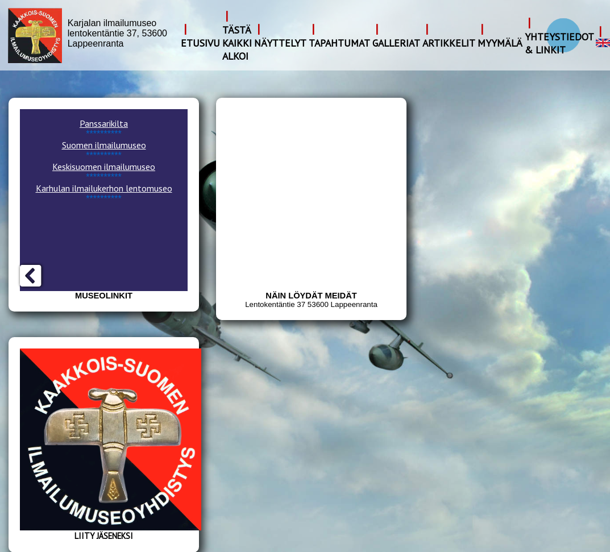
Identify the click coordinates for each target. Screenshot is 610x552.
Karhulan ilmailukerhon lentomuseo (104, 188)
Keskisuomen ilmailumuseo (103, 166)
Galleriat (396, 42)
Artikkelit (448, 42)
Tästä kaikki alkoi (237, 43)
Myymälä (500, 42)
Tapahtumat (339, 42)
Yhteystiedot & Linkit (559, 43)
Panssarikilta (104, 123)
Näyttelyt (280, 42)
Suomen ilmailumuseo (104, 145)
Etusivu (200, 42)
